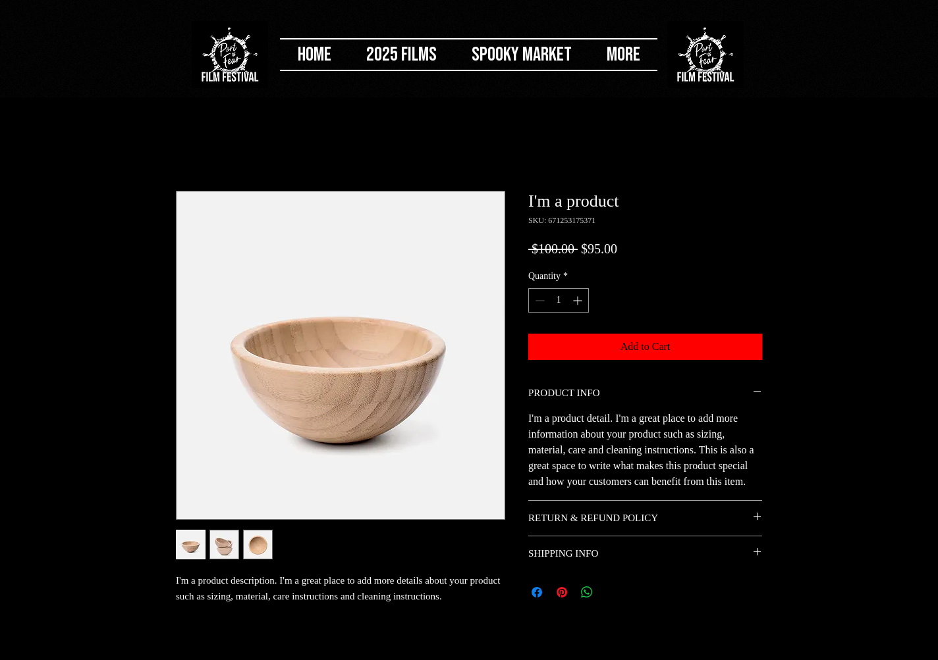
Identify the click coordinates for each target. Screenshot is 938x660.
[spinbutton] (558, 300)
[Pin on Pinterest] (562, 592)
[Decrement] (538, 300)
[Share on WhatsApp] (587, 592)
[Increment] (578, 300)
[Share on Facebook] (537, 592)
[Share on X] (612, 592)
